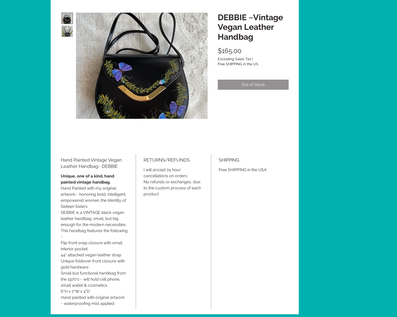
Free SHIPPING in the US (238, 64)
